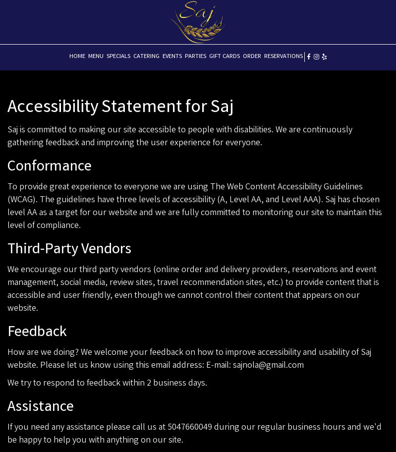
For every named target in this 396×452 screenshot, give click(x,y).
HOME (77, 56)
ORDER (252, 56)
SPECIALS (118, 56)
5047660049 (190, 427)
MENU (96, 56)
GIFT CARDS (224, 56)
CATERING (146, 56)
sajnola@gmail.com (268, 365)
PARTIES (195, 56)
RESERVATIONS (283, 56)
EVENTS (172, 56)
